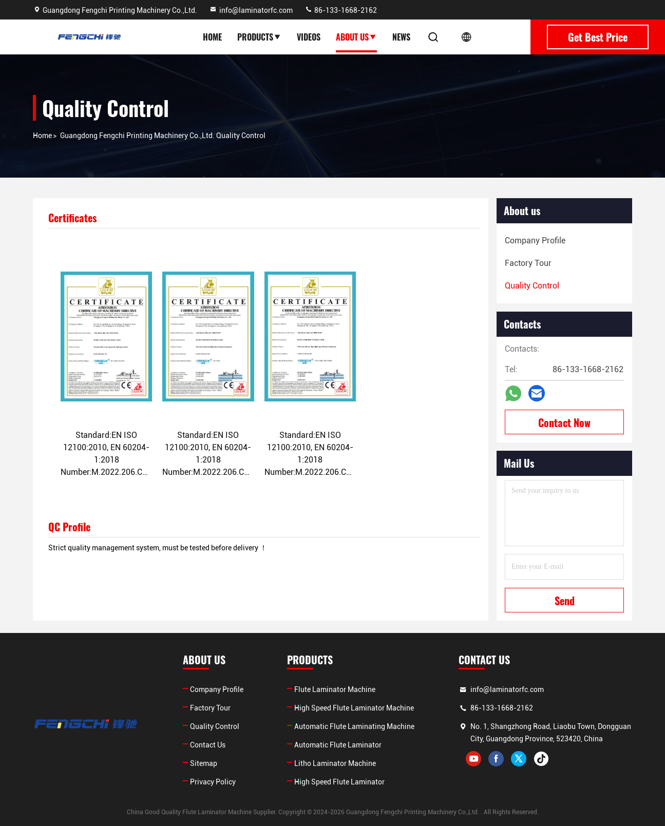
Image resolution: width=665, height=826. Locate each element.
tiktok (541, 758)
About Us (356, 37)
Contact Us (207, 745)
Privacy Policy (213, 782)
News (401, 37)
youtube (473, 758)
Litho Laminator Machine (335, 763)
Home (212, 37)
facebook (496, 758)
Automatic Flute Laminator (338, 745)
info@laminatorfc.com (251, 10)
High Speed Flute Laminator (339, 782)
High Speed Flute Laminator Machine (354, 708)
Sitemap (203, 763)
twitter (518, 758)
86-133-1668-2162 (341, 10)
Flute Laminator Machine (334, 689)
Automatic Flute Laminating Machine (354, 726)
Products (259, 37)
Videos (308, 37)
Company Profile (216, 689)
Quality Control (214, 726)
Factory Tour (210, 708)
